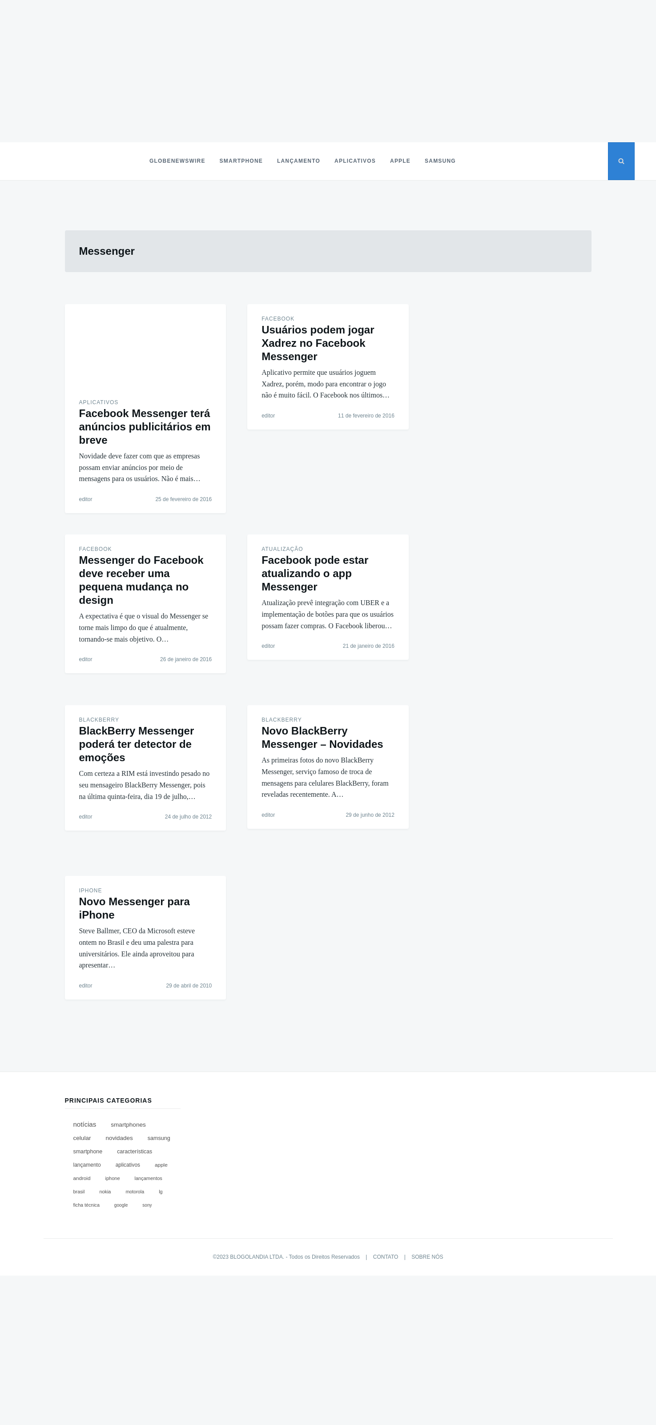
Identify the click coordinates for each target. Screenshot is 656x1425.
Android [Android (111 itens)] (82, 1178)
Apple (400, 161)
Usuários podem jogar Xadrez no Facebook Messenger (318, 343)
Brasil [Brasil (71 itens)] (79, 1191)
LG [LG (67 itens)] (160, 1191)
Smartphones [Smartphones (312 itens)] (128, 1124)
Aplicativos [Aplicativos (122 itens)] (128, 1165)
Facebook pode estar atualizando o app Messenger (315, 573)
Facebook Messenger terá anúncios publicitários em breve (145, 426)
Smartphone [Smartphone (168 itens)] (88, 1151)
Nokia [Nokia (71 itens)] (105, 1191)
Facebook (278, 319)
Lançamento (298, 161)
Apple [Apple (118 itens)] (161, 1165)
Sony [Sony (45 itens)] (147, 1205)
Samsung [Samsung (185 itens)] (159, 1138)
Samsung (440, 161)
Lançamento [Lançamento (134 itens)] (87, 1165)
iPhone (90, 890)
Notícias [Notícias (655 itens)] (85, 1124)
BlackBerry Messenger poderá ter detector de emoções (136, 744)
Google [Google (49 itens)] (121, 1205)
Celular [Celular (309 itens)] (82, 1138)
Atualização (282, 549)
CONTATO (385, 1257)
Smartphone (241, 161)
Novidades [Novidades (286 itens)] (119, 1138)
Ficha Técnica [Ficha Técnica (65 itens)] (86, 1205)
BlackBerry (99, 720)
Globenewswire (177, 161)
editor (86, 499)
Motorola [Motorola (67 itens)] (134, 1191)
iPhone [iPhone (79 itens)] (112, 1178)
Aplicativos (355, 161)
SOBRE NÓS (427, 1257)
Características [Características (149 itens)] (134, 1151)
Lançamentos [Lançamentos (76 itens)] (148, 1178)
